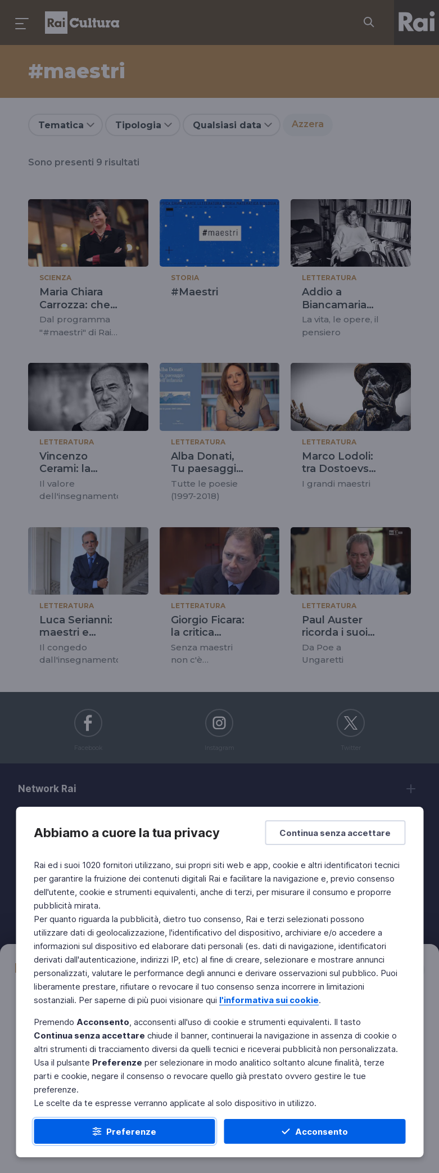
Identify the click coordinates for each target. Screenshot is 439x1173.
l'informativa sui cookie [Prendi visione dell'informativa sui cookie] (269, 1000)
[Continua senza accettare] (335, 832)
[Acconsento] (315, 1131)
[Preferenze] (124, 1131)
